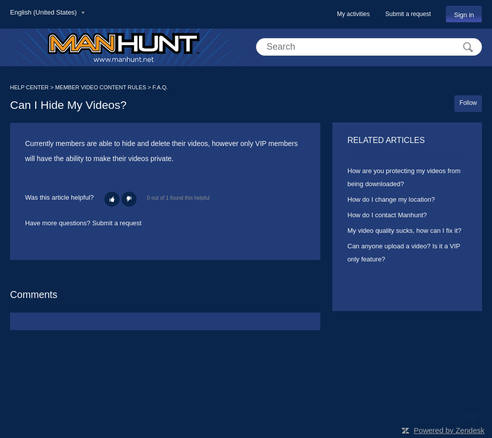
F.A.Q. (160, 87)
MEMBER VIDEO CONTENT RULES (100, 87)
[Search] (369, 47)
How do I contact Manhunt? (387, 215)
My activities (353, 14)
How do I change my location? (391, 199)
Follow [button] (468, 102)
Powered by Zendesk (449, 430)
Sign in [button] (464, 15)
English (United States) (44, 12)
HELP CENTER (29, 87)
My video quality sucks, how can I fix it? (404, 230)
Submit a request (408, 14)
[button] (111, 199)
